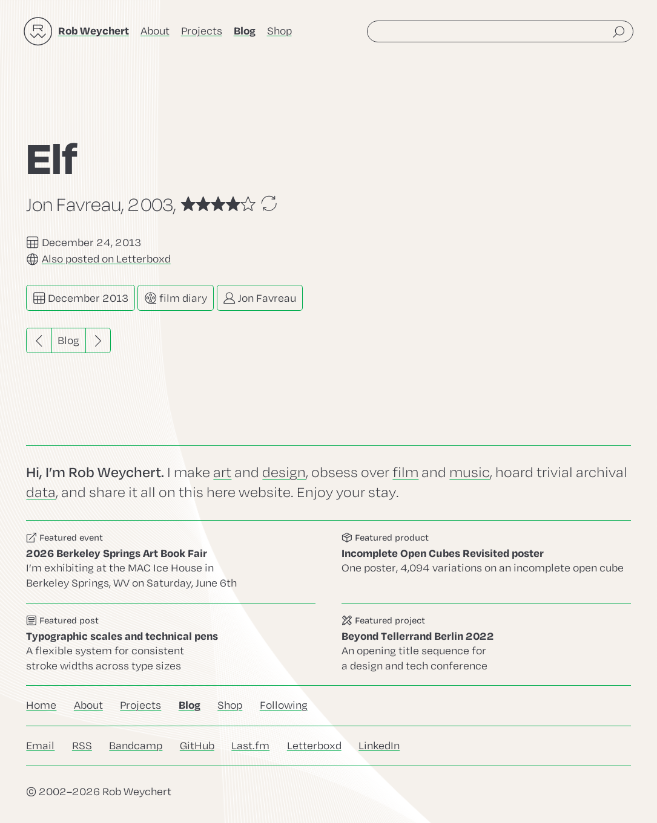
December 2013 (80, 297)
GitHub (197, 745)
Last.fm (250, 745)
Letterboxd (314, 745)
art (222, 473)
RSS (82, 745)
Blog (68, 340)
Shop (279, 31)
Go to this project (486, 644)
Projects (201, 31)
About (155, 31)
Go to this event (171, 562)
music (469, 473)
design (284, 473)
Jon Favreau (259, 297)
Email (40, 745)
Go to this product (486, 562)
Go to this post (171, 644)
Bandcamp (135, 745)
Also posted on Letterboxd (106, 259)
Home (41, 705)
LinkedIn (379, 745)
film (405, 473)
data (41, 493)
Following (284, 705)
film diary (175, 297)
